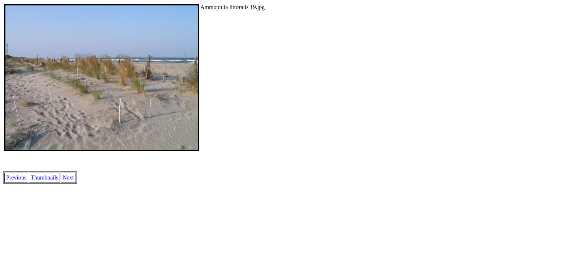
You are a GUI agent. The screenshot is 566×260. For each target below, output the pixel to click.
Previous (16, 177)
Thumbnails (44, 177)
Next (68, 177)
